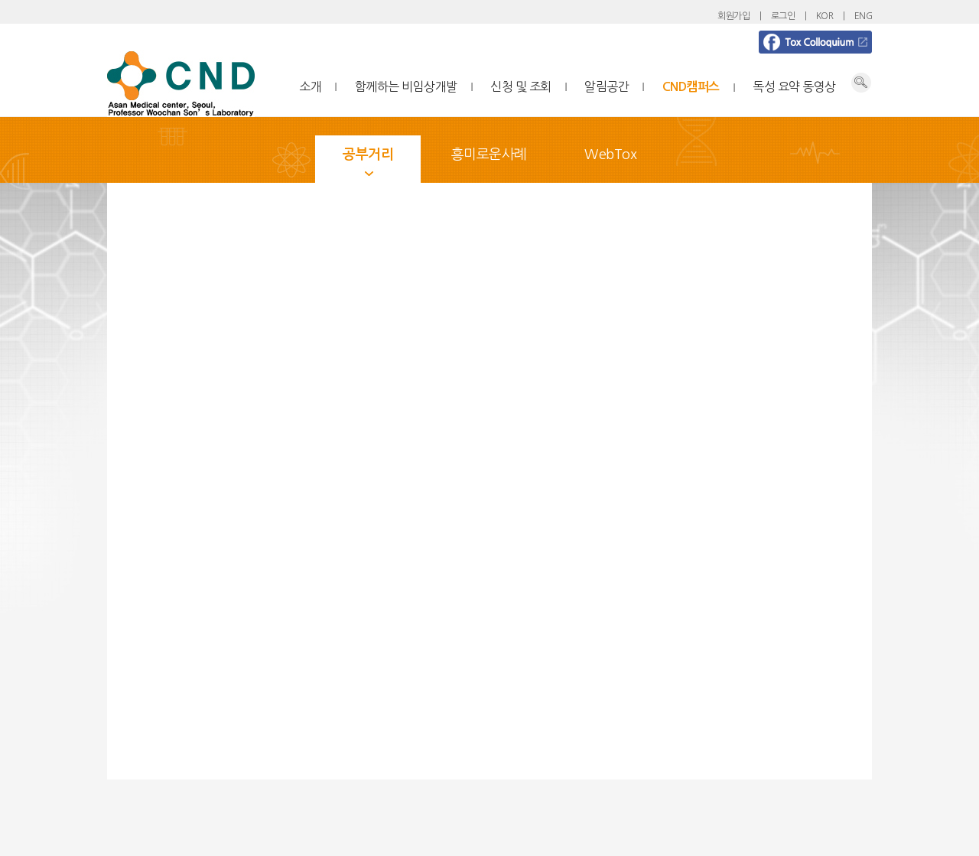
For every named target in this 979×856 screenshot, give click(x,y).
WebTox (610, 154)
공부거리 (368, 154)
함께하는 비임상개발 (406, 86)
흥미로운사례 (489, 154)
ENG (863, 16)
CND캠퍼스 (691, 87)
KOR (825, 16)
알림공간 (606, 86)
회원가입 (733, 16)
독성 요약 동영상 (794, 86)
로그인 (783, 16)
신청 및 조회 (520, 86)
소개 (310, 86)
